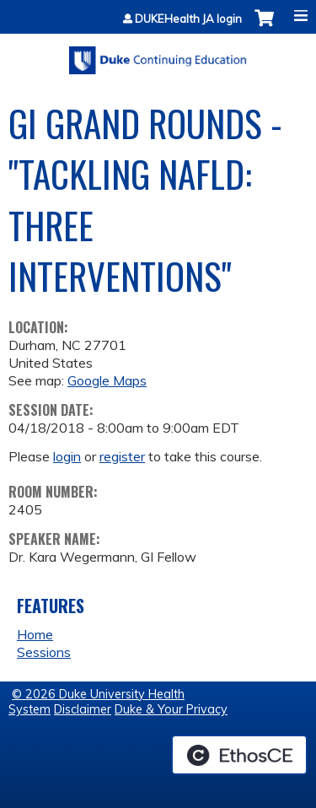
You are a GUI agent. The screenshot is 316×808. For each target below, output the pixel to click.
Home (35, 634)
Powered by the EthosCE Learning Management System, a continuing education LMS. (239, 755)
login (67, 456)
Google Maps (107, 380)
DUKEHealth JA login (188, 18)
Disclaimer (82, 709)
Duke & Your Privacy (171, 709)
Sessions (44, 652)
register (122, 456)
